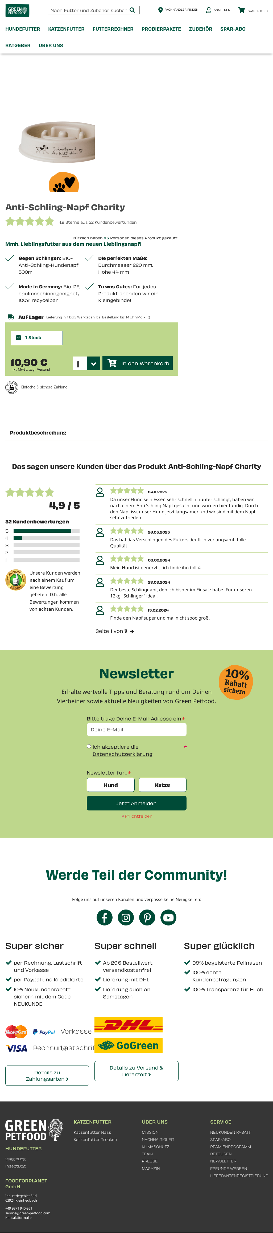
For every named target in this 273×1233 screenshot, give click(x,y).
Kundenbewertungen (116, 222)
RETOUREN (221, 1154)
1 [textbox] (78, 363)
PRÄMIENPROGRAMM (230, 1147)
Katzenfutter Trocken (95, 1139)
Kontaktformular (18, 1217)
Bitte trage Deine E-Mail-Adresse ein (134, 718)
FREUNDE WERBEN (228, 1168)
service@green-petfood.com (27, 1213)
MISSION (150, 1132)
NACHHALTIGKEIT (158, 1139)
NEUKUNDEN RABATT (230, 1132)
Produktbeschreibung (38, 432)
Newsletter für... (107, 772)
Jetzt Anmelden (136, 803)
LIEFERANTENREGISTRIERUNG (239, 1176)
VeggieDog (15, 1159)
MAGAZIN (151, 1168)
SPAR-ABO (220, 1139)
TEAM (147, 1154)
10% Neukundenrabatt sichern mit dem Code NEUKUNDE (42, 996)
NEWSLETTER (223, 1161)
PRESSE (150, 1161)
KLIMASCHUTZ (155, 1147)
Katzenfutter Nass (92, 1132)
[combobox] (94, 10)
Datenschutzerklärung (122, 754)
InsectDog (15, 1166)
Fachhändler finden (181, 9)
